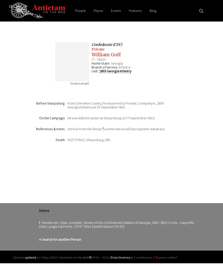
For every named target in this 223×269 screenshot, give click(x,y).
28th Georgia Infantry (115, 71)
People (80, 11)
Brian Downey (120, 257)
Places (98, 11)
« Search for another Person (60, 240)
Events (116, 11)
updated (30, 257)
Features (135, 11)
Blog (153, 11)
